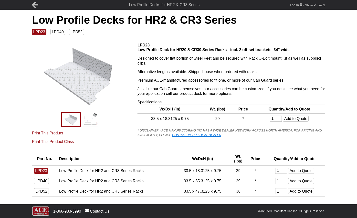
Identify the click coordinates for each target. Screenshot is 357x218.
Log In (307, 5)
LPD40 (58, 32)
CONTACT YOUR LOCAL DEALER (196, 135)
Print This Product (47, 133)
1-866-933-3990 (67, 211)
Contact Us (97, 211)
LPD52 (77, 32)
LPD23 (39, 32)
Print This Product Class (53, 142)
